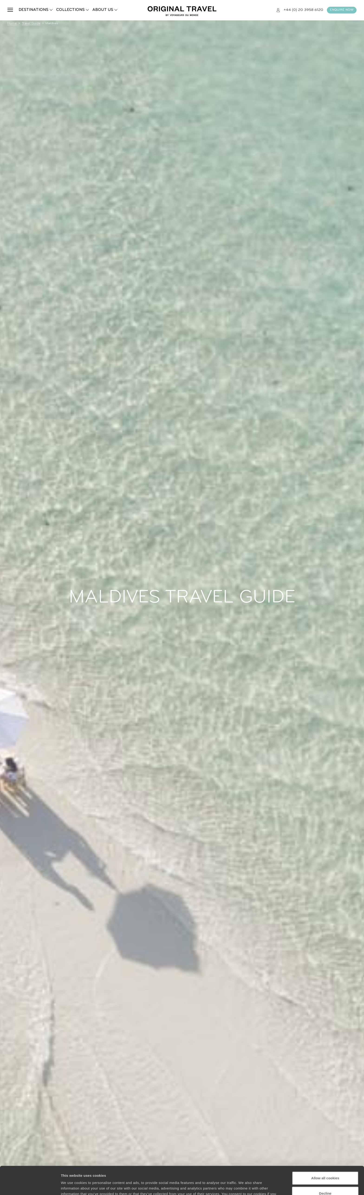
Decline (325, 1167)
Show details (71, 1186)
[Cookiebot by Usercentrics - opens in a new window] (30, 1185)
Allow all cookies (325, 1152)
